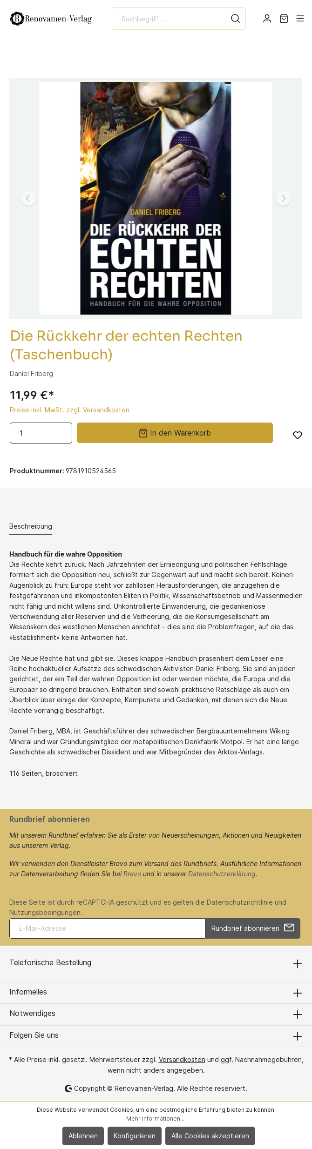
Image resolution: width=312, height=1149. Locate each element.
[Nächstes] (283, 198)
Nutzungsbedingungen (45, 912)
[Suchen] (235, 18)
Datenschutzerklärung (222, 874)
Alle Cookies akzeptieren (210, 1136)
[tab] (30, 526)
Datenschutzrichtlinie (240, 902)
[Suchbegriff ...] (169, 18)
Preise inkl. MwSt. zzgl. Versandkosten (69, 410)
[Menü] (300, 18)
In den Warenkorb (175, 432)
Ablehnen (83, 1136)
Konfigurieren (135, 1136)
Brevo (132, 874)
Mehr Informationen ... (156, 1118)
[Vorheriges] (28, 198)
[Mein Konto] (267, 18)
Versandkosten (182, 1059)
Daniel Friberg (31, 373)
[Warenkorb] (284, 18)
